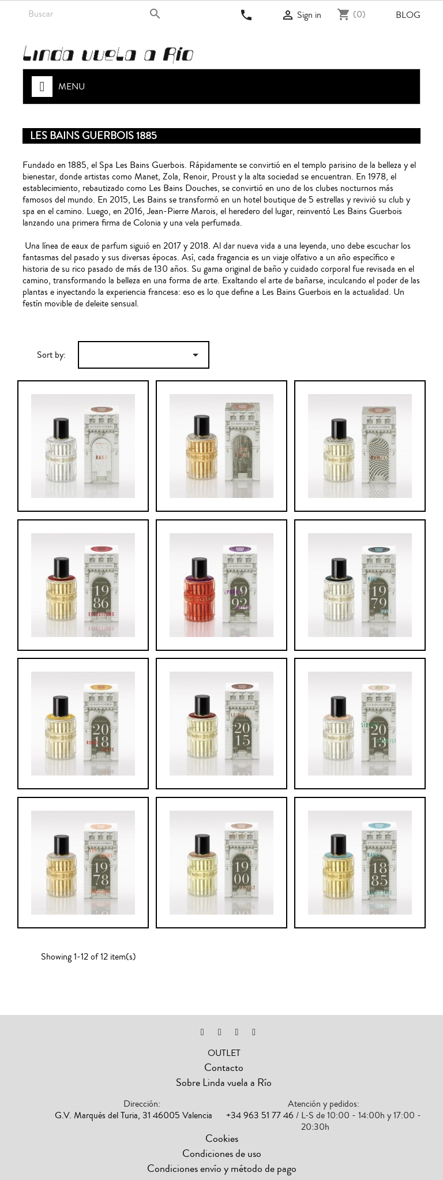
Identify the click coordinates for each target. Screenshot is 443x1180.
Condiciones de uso (221, 1153)
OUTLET (224, 1053)
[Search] (96, 13)
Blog (408, 15)
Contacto (223, 1067)
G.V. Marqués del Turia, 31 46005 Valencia (133, 1115)
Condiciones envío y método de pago (221, 1168)
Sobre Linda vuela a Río (224, 1082)
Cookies (221, 1138)
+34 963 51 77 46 (260, 1115)
